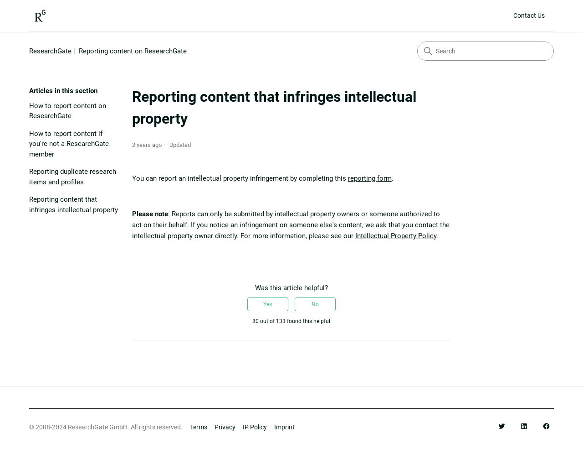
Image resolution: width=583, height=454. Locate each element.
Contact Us (529, 15)
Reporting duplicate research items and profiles (72, 176)
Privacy (225, 427)
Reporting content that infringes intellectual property (73, 204)
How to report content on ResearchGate (67, 111)
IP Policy (255, 427)
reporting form (370, 178)
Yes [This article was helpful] (267, 304)
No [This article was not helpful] (315, 304)
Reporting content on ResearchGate (133, 51)
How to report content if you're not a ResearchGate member (69, 144)
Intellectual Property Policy (395, 236)
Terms (198, 427)
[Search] (485, 51)
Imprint (284, 427)
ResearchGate (50, 51)
